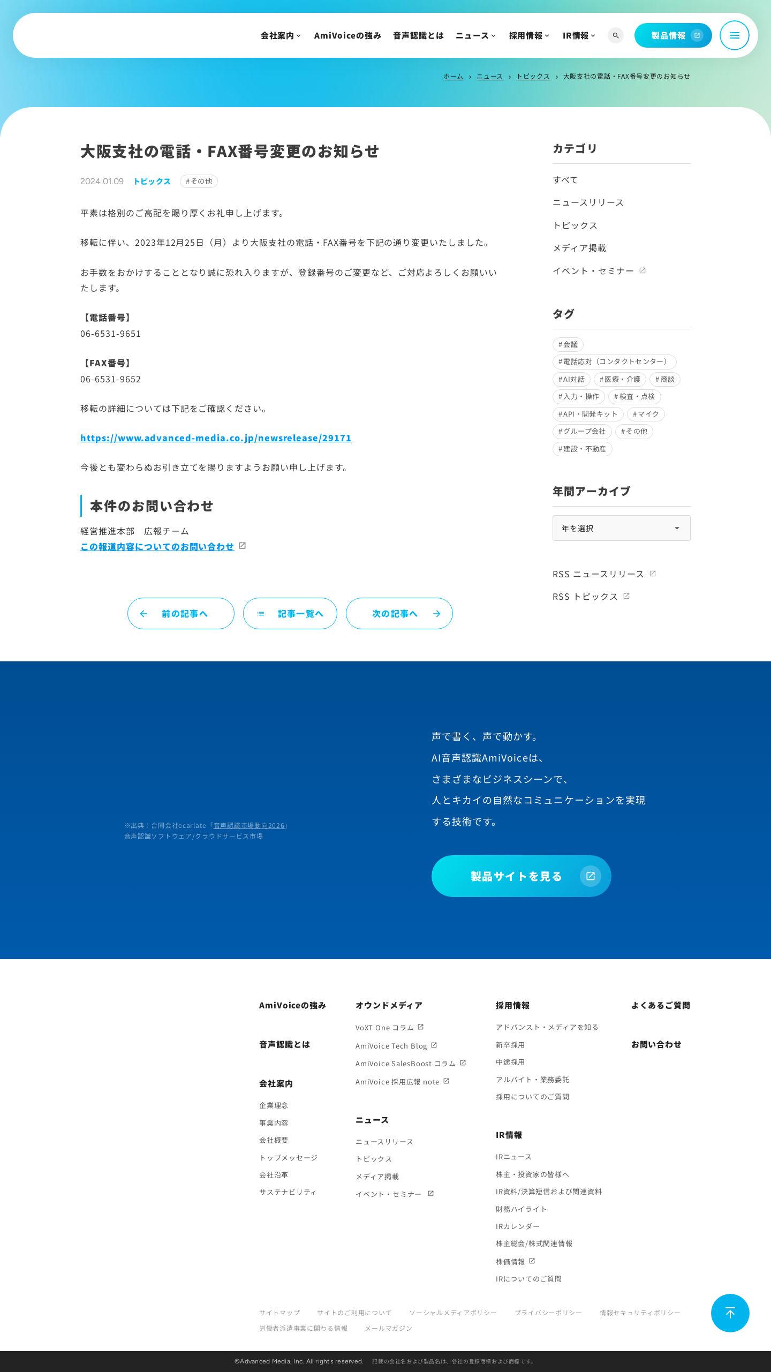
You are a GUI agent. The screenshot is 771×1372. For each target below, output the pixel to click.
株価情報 (510, 1261)
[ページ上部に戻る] (730, 1313)
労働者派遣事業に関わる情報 (303, 1327)
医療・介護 (622, 379)
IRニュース (514, 1156)
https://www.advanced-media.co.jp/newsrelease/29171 (216, 437)
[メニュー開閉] (735, 35)
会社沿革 (274, 1175)
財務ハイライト (521, 1209)
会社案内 (278, 35)
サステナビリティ (288, 1192)
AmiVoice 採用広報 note (398, 1081)
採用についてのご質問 (533, 1096)
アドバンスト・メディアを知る (547, 1027)
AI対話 (574, 379)
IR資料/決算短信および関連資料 (549, 1191)
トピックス (533, 75)
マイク (648, 414)
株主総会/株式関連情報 (534, 1243)
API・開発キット (590, 414)
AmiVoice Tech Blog (391, 1046)
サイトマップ (279, 1312)
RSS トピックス (585, 596)
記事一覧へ (290, 613)
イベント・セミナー (593, 270)
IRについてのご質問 (529, 1278)
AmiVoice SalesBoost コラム (406, 1063)
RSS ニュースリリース (599, 573)
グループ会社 (584, 431)
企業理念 (274, 1105)
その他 (201, 181)
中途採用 (510, 1062)
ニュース (472, 35)
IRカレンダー (518, 1226)
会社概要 (274, 1140)
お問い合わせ (656, 1044)
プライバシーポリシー (549, 1312)
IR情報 (576, 35)
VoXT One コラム (385, 1027)
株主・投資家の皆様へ (533, 1174)
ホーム (453, 75)
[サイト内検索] (616, 35)
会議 (570, 344)
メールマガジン (388, 1327)
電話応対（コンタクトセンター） (617, 361)
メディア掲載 (580, 247)
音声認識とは (418, 35)
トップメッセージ (288, 1157)
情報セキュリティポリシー (640, 1312)
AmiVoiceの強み (348, 35)
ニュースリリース (588, 201)
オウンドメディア (389, 1005)
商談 (668, 379)
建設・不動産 (584, 448)
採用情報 (526, 35)
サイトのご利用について (354, 1312)
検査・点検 (637, 396)
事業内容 (274, 1123)
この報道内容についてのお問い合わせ (157, 546)
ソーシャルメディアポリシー (453, 1312)
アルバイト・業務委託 (533, 1079)
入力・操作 (581, 396)
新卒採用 (510, 1044)
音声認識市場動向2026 (249, 825)
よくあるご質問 (661, 1005)
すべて (566, 179)
